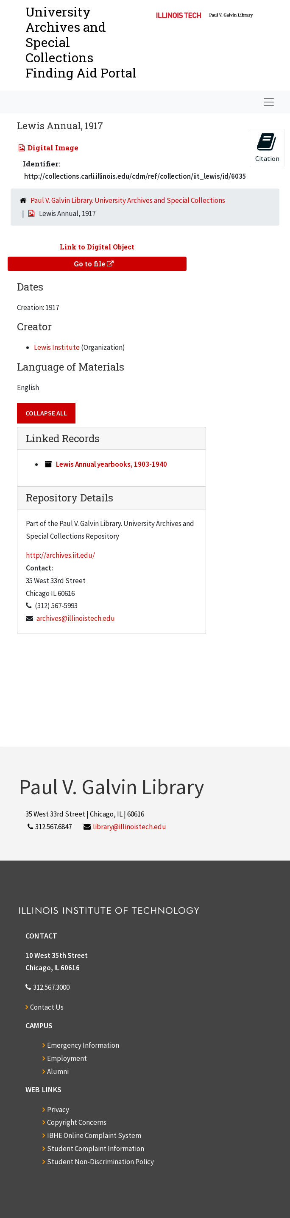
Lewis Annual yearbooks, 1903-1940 (111, 464)
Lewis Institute (57, 347)
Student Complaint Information (95, 1148)
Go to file (94, 263)
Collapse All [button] (46, 413)
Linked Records (63, 438)
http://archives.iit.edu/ (60, 555)
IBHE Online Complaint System (94, 1135)
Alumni (58, 1071)
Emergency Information (83, 1045)
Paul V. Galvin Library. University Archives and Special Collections (128, 200)
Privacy (58, 1109)
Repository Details (69, 497)
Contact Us (47, 1007)
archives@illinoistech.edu (75, 618)
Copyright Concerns (76, 1122)
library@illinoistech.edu (129, 826)
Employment (67, 1058)
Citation (267, 147)
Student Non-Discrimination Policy (100, 1161)
